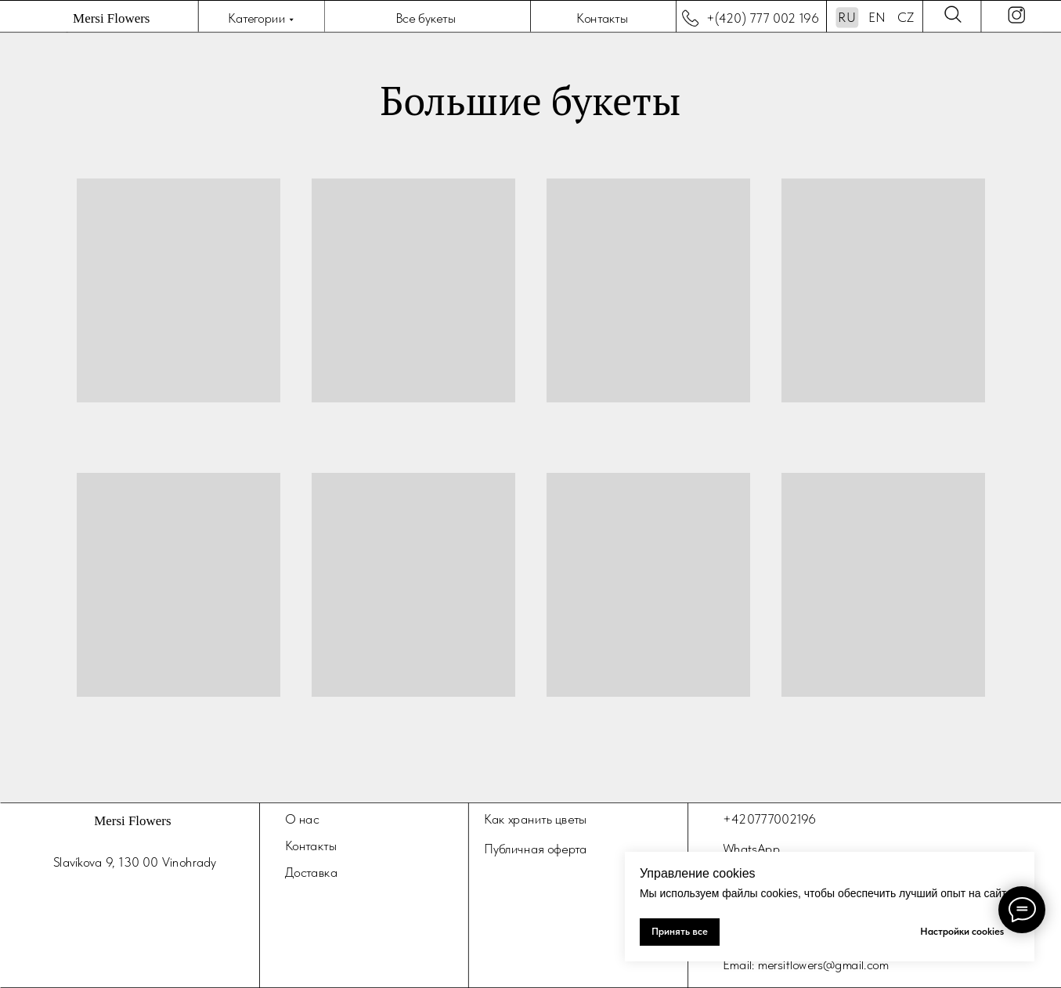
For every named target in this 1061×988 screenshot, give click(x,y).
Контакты (601, 18)
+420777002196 (769, 819)
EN (877, 17)
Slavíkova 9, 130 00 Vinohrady (134, 862)
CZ (905, 17)
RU (846, 17)
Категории (256, 18)
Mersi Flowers (111, 18)
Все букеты (425, 18)
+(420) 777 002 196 (762, 18)
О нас (302, 819)
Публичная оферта (535, 848)
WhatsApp (751, 848)
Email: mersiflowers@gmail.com (806, 964)
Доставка (311, 871)
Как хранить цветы (535, 819)
